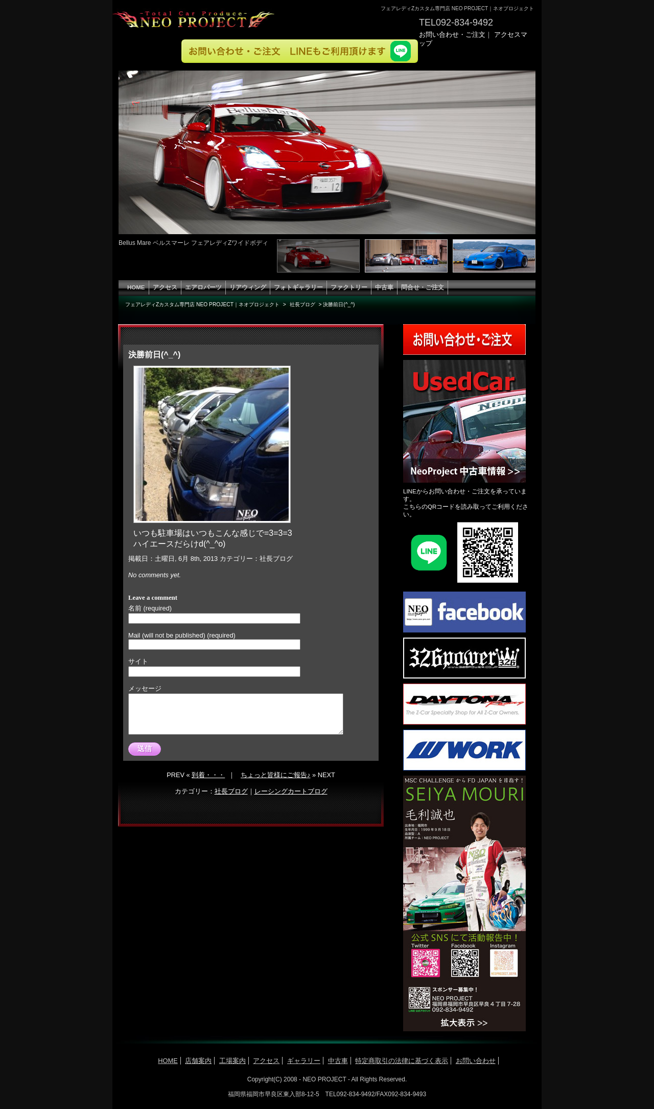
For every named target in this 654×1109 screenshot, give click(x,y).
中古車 (384, 287)
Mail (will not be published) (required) (182, 635)
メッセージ (144, 688)
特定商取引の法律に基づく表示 (401, 1061)
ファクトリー (349, 287)
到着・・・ (208, 782)
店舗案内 (198, 1061)
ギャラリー (303, 1061)
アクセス (165, 287)
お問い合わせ (476, 1061)
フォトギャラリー (298, 287)
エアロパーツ (203, 287)
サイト (138, 661)
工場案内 (232, 1061)
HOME (136, 287)
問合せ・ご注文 (422, 287)
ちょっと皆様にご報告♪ (275, 782)
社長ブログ (276, 558)
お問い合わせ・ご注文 (452, 34)
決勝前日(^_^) (154, 354)
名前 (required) (150, 608)
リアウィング (247, 287)
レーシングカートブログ (291, 799)
